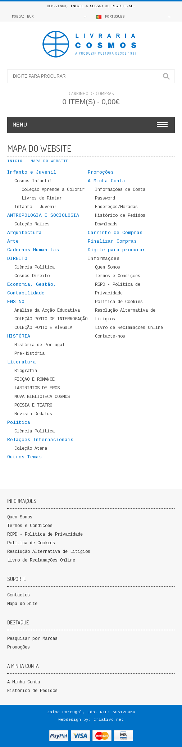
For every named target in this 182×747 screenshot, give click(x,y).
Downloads (106, 224)
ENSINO (15, 301)
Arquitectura (24, 232)
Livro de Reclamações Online (129, 327)
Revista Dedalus (33, 414)
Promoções (101, 172)
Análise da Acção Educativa (47, 310)
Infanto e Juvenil (31, 172)
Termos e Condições (117, 276)
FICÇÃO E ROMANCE (34, 379)
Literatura (21, 362)
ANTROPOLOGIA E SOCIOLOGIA (43, 215)
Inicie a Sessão (86, 6)
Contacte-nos (110, 336)
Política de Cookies (119, 301)
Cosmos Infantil (33, 181)
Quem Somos (107, 267)
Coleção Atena (30, 448)
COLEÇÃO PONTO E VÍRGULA (43, 327)
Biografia (25, 371)
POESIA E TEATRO (33, 405)
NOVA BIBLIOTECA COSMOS (42, 396)
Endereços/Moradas (116, 207)
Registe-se (122, 6)
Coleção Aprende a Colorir (53, 189)
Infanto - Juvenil (35, 207)
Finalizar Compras (112, 241)
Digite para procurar (116, 250)
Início (14, 161)
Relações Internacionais (40, 440)
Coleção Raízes (32, 224)
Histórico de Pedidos (120, 215)
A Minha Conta (106, 181)
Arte (13, 241)
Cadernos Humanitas (33, 250)
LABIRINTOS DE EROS (37, 388)
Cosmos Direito (32, 276)
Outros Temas (24, 457)
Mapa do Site (22, 603)
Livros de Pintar (42, 198)
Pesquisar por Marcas (32, 638)
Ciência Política (34, 267)
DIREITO (17, 258)
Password (105, 198)
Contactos (18, 595)
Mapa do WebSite (49, 161)
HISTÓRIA (18, 336)
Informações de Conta (120, 189)
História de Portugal (39, 345)
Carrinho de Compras (115, 232)
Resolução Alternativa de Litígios (48, 551)
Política (18, 422)
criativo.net (109, 720)
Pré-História (29, 353)
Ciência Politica (34, 431)
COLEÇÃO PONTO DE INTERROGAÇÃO (50, 319)
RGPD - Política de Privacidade (45, 534)
